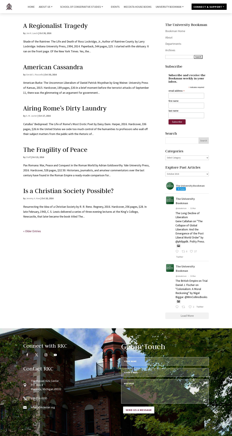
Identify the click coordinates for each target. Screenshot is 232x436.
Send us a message (139, 410)
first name (173, 101)
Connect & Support (207, 6)
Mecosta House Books (137, 7)
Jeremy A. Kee (33, 198)
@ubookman (181, 208)
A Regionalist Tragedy (55, 26)
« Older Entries (32, 231)
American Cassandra (53, 67)
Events (115, 7)
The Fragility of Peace (55, 150)
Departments (173, 44)
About (169, 37)
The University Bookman (185, 201)
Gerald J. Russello (34, 74)
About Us (44, 6)
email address (176, 90)
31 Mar (193, 208)
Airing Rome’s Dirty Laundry (64, 108)
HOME (31, 7)
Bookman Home (175, 31)
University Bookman (168, 6)
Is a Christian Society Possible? (68, 191)
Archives (170, 50)
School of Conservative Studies (80, 6)
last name (173, 110)
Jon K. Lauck (32, 33)
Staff (28, 157)
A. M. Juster (31, 115)
